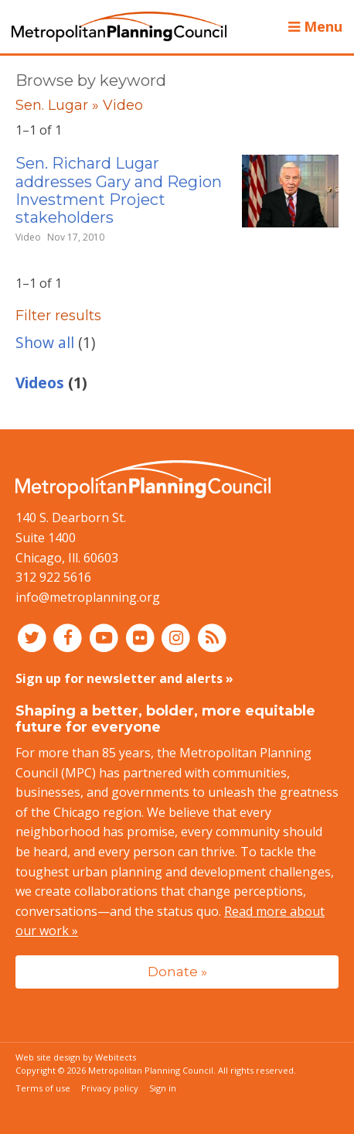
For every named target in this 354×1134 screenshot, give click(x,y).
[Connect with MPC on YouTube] (105, 636)
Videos (39, 382)
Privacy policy (109, 1088)
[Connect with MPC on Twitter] (33, 636)
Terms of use (42, 1088)
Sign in (162, 1088)
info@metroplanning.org (87, 597)
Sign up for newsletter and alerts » (124, 678)
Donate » (177, 971)
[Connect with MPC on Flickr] (142, 636)
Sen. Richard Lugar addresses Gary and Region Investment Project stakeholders (118, 190)
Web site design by (75, 1057)
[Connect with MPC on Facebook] (70, 636)
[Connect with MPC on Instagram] (178, 636)
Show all (44, 342)
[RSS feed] (212, 636)
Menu (315, 26)
